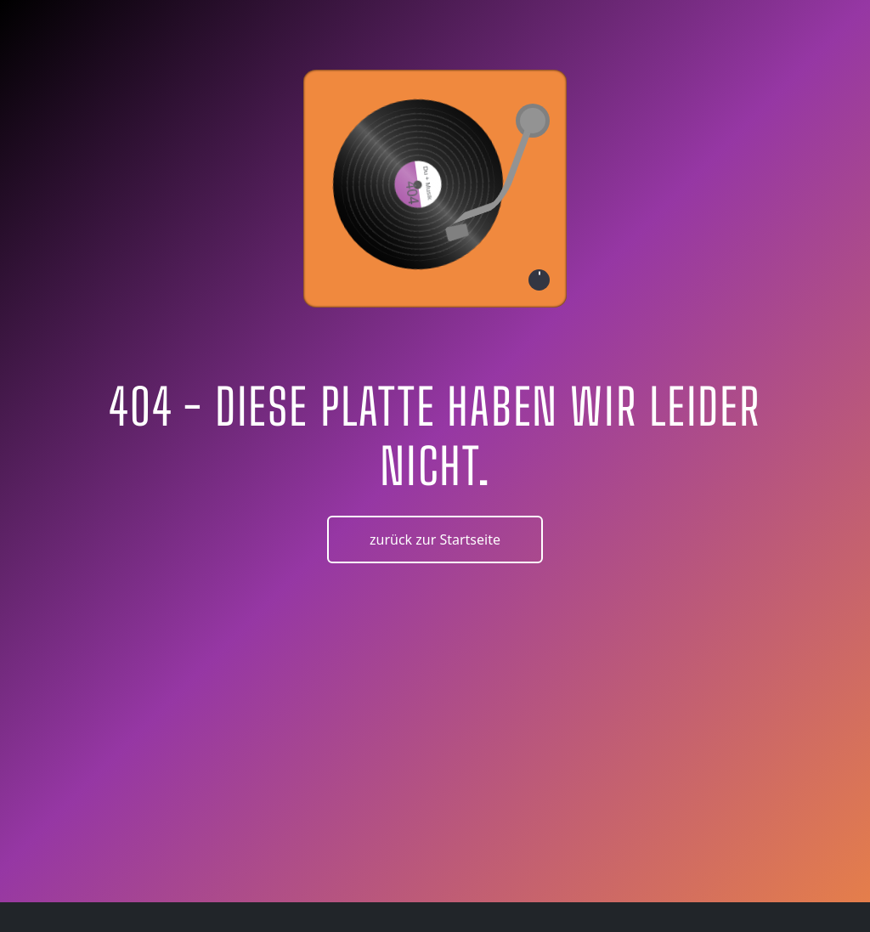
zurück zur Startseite (435, 539)
